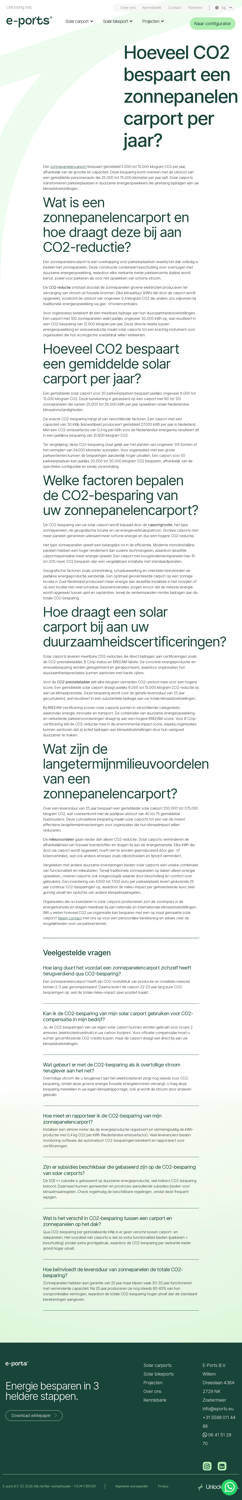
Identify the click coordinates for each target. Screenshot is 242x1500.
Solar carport (79, 21)
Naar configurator (212, 23)
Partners (195, 7)
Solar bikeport (118, 21)
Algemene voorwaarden (131, 1486)
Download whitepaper (35, 1415)
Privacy (163, 1486)
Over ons (128, 7)
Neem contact (70, 918)
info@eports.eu (218, 1408)
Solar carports (157, 1365)
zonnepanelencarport (68, 166)
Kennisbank (152, 7)
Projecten (153, 21)
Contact (175, 7)
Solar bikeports (158, 1374)
